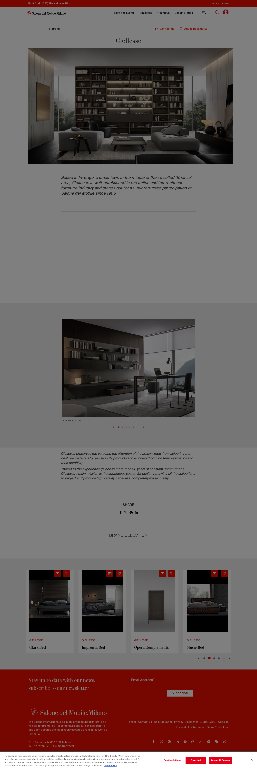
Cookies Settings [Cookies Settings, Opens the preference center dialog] (172, 760)
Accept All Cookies (220, 760)
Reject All (196, 760)
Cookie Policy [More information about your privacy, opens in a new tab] (110, 766)
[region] (128, 760)
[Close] (251, 759)
